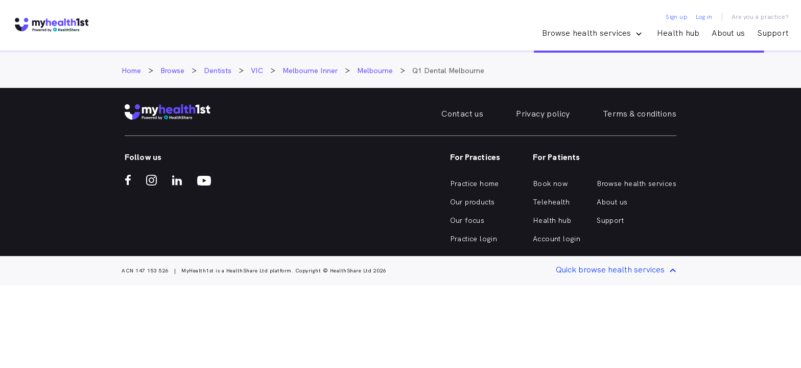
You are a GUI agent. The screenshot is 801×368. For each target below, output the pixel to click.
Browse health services (636, 183)
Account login (556, 238)
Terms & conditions (639, 113)
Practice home (474, 183)
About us (728, 33)
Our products (472, 201)
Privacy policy (543, 113)
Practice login (474, 238)
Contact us (462, 113)
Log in (704, 17)
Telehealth (551, 201)
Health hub (678, 33)
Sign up (677, 17)
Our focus (467, 220)
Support (773, 33)
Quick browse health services (617, 270)
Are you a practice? (760, 17)
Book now (550, 183)
